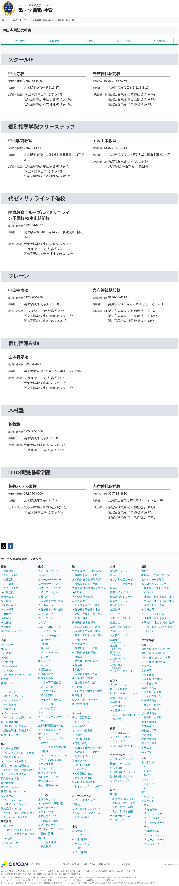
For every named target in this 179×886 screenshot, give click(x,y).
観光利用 (46, 846)
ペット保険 (7, 609)
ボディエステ (117, 741)
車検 (40, 712)
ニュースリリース (51, 864)
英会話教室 (78, 726)
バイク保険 (7, 583)
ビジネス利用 (48, 842)
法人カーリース (119, 684)
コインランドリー (48, 592)
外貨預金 (6, 678)
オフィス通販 (45, 768)
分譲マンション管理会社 (15, 765)
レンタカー (44, 656)
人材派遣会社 (117, 666)
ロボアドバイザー (11, 734)
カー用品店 (78, 847)
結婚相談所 (116, 767)
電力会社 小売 (46, 781)
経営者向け (118, 706)
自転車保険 (7, 596)
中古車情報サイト (48, 673)
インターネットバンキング (16, 674)
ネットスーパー (47, 613)
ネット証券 (7, 644)
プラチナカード (156, 822)
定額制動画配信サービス (52, 725)
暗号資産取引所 (10, 721)
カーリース (44, 665)
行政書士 (80, 752)
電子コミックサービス (50, 738)
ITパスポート (92, 756)
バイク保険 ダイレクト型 (155, 657)
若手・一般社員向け (123, 714)
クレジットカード (11, 700)
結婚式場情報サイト (121, 776)
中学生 (88, 691)
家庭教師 (77, 695)
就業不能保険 (149, 721)
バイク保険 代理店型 (153, 661)
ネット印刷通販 (119, 689)
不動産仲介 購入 (10, 757)
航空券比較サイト (48, 807)
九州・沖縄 (81, 618)
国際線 (54, 820)
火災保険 (6, 601)
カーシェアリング (48, 652)
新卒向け (117, 719)
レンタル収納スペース (53, 635)
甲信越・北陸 (92, 609)
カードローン (8, 691)
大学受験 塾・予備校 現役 (86, 570)
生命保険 (6, 613)
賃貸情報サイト (10, 782)
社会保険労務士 (94, 747)
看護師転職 (116, 605)
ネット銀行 (7, 670)
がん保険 (6, 622)
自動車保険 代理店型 (153, 653)
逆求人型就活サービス (122, 579)
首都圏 (7, 769)
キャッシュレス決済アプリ (16, 717)
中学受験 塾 (79, 643)
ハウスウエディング (121, 759)
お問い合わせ (89, 864)
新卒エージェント (120, 653)
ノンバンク (20, 696)
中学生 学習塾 (123, 40)
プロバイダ (147, 592)
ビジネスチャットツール (124, 693)
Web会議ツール (119, 697)
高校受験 (54, 40)
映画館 (114, 794)
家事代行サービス (48, 583)
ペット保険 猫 (149, 683)
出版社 (44, 751)
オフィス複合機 (47, 772)
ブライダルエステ (120, 732)
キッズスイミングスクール (86, 813)
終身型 (148, 691)
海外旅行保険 (8, 605)
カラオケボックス (120, 815)
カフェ (42, 721)
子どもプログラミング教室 (87, 786)
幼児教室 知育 (80, 704)
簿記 (84, 743)
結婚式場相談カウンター (124, 772)
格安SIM (149, 588)
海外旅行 (58, 803)
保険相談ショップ (11, 631)
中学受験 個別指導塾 (84, 652)
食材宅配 (43, 596)
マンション (9, 752)
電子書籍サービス (48, 734)
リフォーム (7, 795)
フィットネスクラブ (83, 800)
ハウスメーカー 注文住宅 (14, 817)
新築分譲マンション (12, 808)
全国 (130, 811)
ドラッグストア (81, 835)
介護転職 (115, 609)
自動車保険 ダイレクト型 (155, 649)
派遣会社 (115, 622)
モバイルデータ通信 (152, 579)
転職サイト (116, 588)
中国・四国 (28, 834)
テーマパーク (117, 820)
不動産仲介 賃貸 (10, 778)
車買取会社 (44, 669)
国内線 (44, 820)
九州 (31, 769)
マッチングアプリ (120, 780)
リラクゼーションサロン (86, 808)
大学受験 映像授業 (82, 596)
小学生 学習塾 (157, 40)
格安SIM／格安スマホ (153, 583)
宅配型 (44, 643)
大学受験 (20, 40)
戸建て (22, 752)
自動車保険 (7, 570)
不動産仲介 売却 (10, 748)
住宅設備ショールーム (13, 791)
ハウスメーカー (12, 842)
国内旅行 (46, 803)
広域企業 (149, 609)
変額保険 (146, 747)
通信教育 (77, 686)
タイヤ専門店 (79, 852)
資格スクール (79, 760)
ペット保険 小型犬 (151, 678)
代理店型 (8, 579)
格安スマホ (162, 588)
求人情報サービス (120, 635)
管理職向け (118, 710)
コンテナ (46, 639)
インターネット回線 (152, 613)
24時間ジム (78, 804)
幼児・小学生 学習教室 (85, 699)
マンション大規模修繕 (13, 774)
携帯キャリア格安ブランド (156, 575)
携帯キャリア (149, 570)
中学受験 (89, 40)
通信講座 (77, 734)
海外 (50, 833)
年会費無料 (9, 704)
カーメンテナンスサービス (53, 716)
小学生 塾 (77, 669)
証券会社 (8, 653)
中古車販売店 (45, 678)
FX (2, 687)
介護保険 (146, 734)
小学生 (99, 691)
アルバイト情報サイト (122, 583)
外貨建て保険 (149, 730)
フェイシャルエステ (121, 737)
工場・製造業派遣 (120, 626)
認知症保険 (147, 726)
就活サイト (116, 575)
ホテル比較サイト (48, 812)
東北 (9, 829)
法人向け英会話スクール (86, 781)
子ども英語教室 (81, 717)
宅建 (77, 743)
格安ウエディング (120, 763)
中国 (171, 601)
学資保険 (6, 626)
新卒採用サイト (119, 647)
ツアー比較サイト (48, 824)
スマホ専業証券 (10, 661)
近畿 (23, 769)
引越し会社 (44, 648)
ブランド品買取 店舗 (50, 759)
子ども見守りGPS (48, 785)
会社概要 (35, 864)
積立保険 (146, 752)
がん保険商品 (149, 713)
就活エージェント (120, 570)
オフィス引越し (47, 764)
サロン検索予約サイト (122, 745)
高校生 (78, 691)
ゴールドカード (12, 713)
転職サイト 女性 (119, 592)
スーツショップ (81, 843)
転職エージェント (120, 601)
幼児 (77, 721)
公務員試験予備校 (82, 777)
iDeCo (144, 779)
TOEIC (78, 747)
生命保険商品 (149, 700)
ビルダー (8, 825)
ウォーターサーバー (49, 570)
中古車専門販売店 (51, 682)
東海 (16, 769)
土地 (31, 752)
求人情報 (125, 864)
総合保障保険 (149, 739)
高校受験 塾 (79, 601)
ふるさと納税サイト (49, 626)
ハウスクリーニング (49, 588)
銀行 (5, 657)
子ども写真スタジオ (49, 729)
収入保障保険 (151, 709)
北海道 (78, 605)
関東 (132, 798)
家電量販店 (78, 830)
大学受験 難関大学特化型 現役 (89, 588)
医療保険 (6, 618)
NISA (4, 649)
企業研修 (115, 702)
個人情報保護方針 (71, 864)
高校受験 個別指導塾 (84, 622)
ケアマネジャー (96, 752)
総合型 (44, 742)
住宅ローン (7, 683)
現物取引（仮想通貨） (16, 726)
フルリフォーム (12, 800)
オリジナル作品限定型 (53, 746)
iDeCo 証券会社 (10, 666)
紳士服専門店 (79, 839)
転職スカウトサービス (122, 596)
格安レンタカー (47, 661)
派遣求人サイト (119, 631)
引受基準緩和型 (153, 696)
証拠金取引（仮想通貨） (17, 730)
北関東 (18, 829)
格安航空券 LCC (47, 816)
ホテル (42, 837)
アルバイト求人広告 (121, 671)
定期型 (158, 691)
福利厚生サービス (48, 776)
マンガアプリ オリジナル (52, 755)
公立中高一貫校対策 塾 (85, 661)
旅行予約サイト (47, 799)
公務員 (78, 756)
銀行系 (7, 696)
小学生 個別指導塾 (82, 678)
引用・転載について (108, 864)
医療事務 (85, 739)
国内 (43, 833)
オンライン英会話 (82, 730)
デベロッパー (11, 847)
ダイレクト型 (11, 575)
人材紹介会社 (117, 660)
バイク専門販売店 (51, 699)
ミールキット (45, 605)
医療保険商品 (149, 687)
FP (76, 739)
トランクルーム (47, 631)
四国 (146, 605)
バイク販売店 (45, 695)
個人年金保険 (149, 743)
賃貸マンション (10, 787)
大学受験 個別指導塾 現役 (86, 579)
